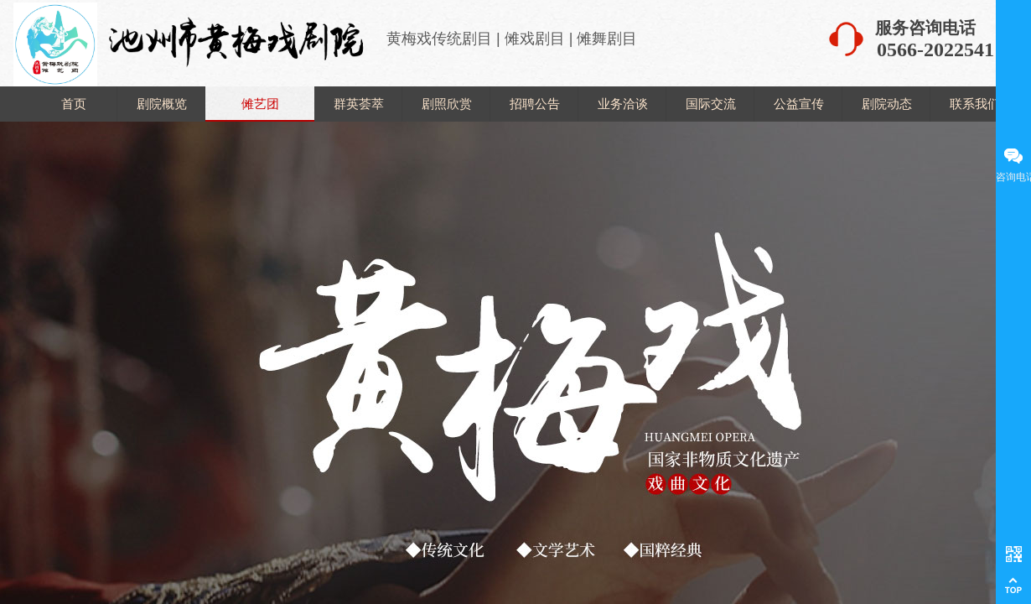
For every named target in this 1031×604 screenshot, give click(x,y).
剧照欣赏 (447, 103)
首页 (73, 103)
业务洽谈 (623, 103)
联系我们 (975, 103)
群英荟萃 (359, 103)
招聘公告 (535, 103)
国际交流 (711, 103)
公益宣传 (799, 103)
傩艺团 (260, 103)
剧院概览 (162, 103)
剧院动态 (887, 103)
